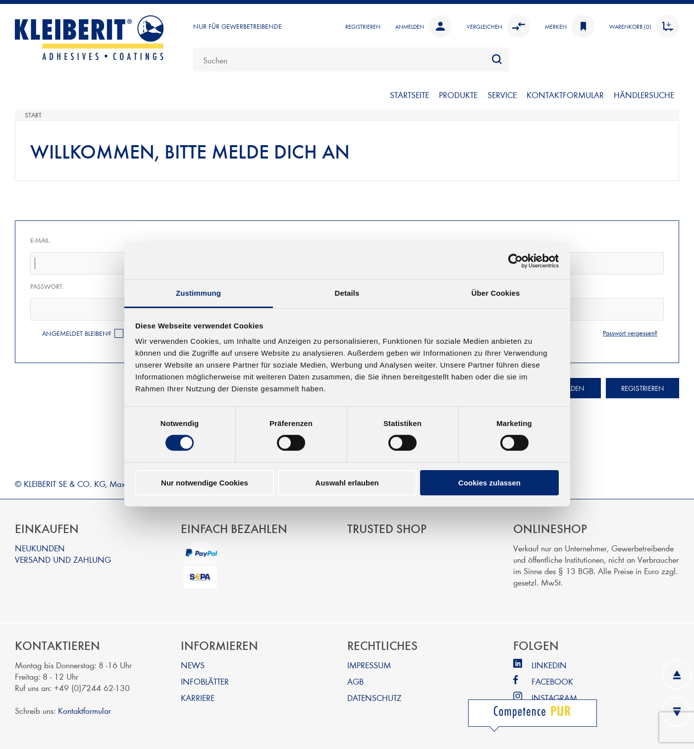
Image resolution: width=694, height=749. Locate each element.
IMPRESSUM (369, 664)
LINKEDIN (549, 664)
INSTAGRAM (554, 697)
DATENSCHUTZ (374, 697)
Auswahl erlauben (346, 483)
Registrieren (362, 26)
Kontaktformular (84, 710)
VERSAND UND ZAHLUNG (63, 559)
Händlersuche (644, 94)
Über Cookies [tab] (496, 293)
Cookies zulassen (489, 483)
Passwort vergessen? (630, 332)
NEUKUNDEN (40, 547)
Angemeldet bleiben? (76, 333)
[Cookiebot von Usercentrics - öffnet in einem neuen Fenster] (515, 260)
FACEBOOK (552, 681)
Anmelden (423, 26)
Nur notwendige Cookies (204, 483)
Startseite (409, 94)
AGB (355, 681)
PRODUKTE (458, 94)
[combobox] (351, 59)
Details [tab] (347, 293)
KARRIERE (197, 697)
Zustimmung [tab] (198, 293)
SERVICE (502, 94)
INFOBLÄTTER (205, 681)
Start (33, 114)
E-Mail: (40, 240)
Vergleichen (498, 26)
